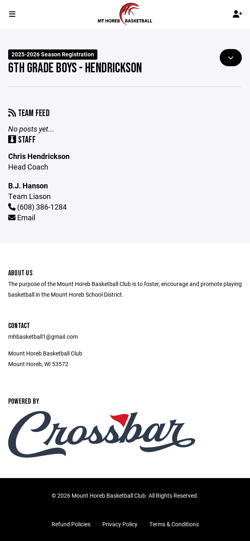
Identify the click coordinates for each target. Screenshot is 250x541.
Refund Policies (71, 524)
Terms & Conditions (174, 524)
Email (21, 217)
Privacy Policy (119, 524)
